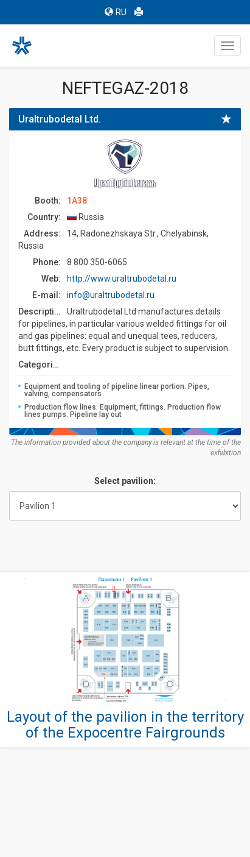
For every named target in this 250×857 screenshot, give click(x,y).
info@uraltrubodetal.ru (111, 295)
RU (116, 12)
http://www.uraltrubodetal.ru (121, 278)
